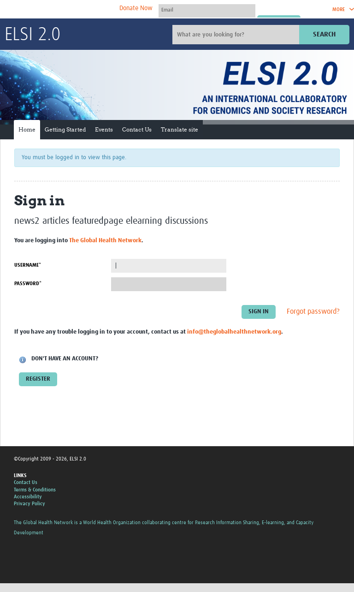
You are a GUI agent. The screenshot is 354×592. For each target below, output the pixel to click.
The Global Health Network (73, 9)
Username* (27, 265)
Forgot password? (313, 311)
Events (104, 129)
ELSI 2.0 (32, 35)
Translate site (179, 129)
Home (26, 129)
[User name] (207, 9)
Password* (27, 283)
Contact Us (137, 129)
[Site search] (236, 34)
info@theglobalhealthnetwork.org (234, 332)
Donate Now (136, 8)
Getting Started (65, 129)
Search (324, 34)
